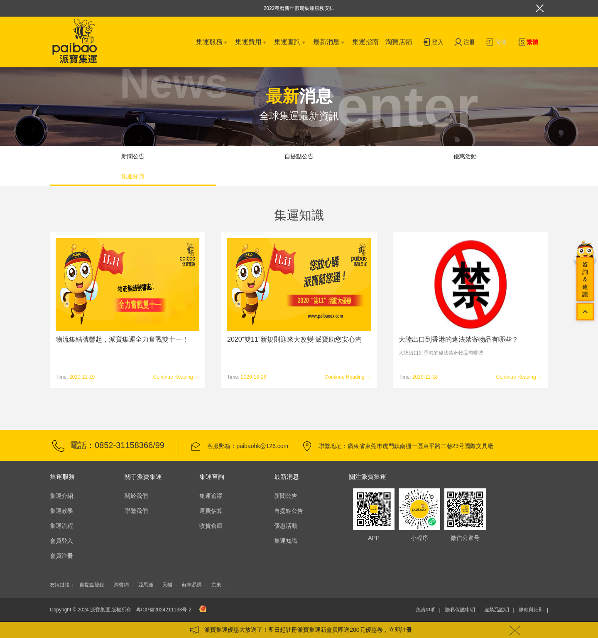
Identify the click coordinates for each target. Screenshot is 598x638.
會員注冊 (61, 555)
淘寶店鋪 (398, 41)
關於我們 (136, 496)
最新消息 (329, 42)
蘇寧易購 (192, 585)
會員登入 (61, 540)
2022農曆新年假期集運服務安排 (299, 8)
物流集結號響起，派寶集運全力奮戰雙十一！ (122, 339)
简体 (496, 42)
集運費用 (251, 42)
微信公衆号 (465, 509)
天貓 (167, 585)
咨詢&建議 (585, 279)
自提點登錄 (91, 585)
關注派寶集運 (367, 476)
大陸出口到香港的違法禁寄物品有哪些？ (458, 339)
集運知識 (133, 176)
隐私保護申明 (460, 610)
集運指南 (365, 41)
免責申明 (426, 610)
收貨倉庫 (211, 525)
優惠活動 (465, 156)
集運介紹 (61, 496)
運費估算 (211, 510)
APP (374, 509)
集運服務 (212, 42)
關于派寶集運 (143, 476)
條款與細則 (531, 610)
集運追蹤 (211, 496)
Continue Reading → (176, 377)
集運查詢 (290, 42)
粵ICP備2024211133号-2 (163, 610)
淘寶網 (121, 585)
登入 (433, 42)
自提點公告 (299, 156)
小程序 (419, 509)
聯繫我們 (136, 510)
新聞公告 (133, 156)
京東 (216, 585)
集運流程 (61, 525)
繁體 (527, 42)
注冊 (464, 42)
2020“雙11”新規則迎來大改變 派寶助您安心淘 (294, 339)
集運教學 (61, 510)
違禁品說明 (496, 610)
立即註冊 (400, 629)
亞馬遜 (145, 585)
